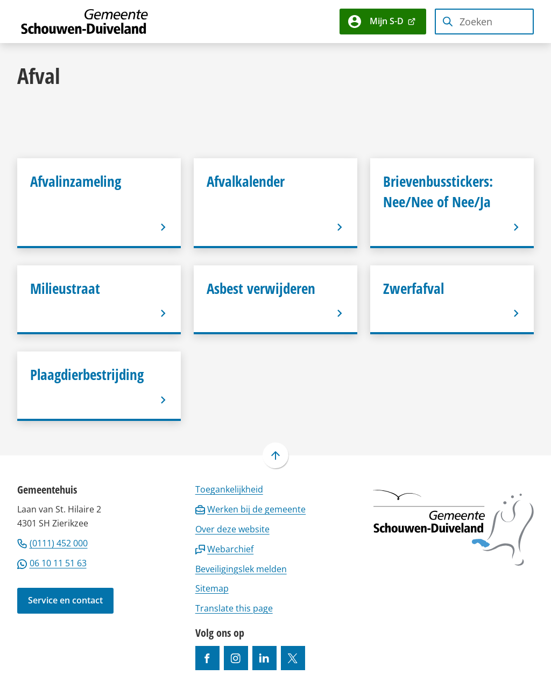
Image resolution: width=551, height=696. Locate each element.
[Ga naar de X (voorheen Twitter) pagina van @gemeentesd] (293, 658)
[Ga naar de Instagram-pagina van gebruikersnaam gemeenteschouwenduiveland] (236, 658)
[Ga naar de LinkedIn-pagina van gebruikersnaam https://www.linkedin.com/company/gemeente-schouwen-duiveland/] (264, 658)
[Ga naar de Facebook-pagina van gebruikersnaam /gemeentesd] (207, 658)
